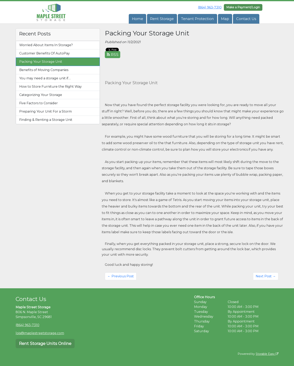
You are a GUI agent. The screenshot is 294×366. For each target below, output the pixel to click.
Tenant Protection (197, 19)
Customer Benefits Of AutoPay (44, 53)
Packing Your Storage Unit (40, 62)
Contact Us (246, 19)
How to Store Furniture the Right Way (50, 86)
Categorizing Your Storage (40, 95)
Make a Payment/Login (243, 7)
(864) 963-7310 (210, 7)
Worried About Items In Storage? (46, 45)
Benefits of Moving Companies (43, 70)
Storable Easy (267, 354)
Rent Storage (162, 19)
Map (225, 19)
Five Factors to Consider (38, 103)
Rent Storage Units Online (45, 343)
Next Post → (266, 276)
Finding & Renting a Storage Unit (45, 120)
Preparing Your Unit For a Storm (45, 111)
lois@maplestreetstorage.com (40, 333)
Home (137, 19)
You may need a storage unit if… (45, 78)
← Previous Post (120, 276)
